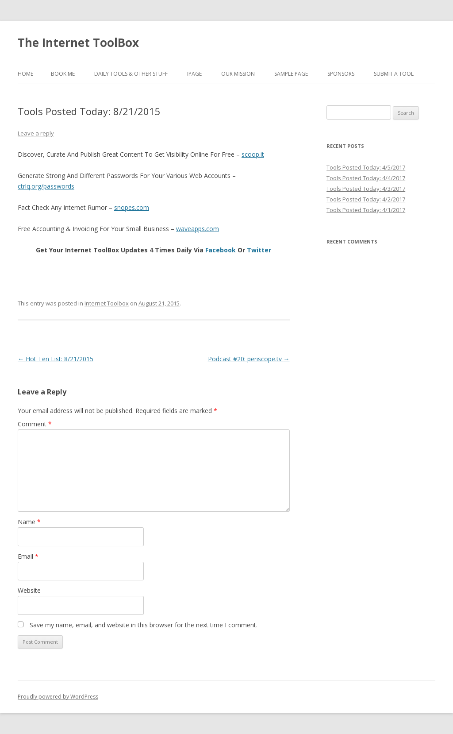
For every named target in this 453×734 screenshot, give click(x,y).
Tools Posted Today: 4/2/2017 (365, 199)
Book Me (63, 73)
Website (29, 590)
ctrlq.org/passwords (46, 186)
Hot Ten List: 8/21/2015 (55, 359)
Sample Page (291, 73)
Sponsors (340, 73)
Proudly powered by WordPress (58, 696)
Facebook (220, 250)
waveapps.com (197, 228)
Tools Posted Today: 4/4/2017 (365, 178)
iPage (194, 73)
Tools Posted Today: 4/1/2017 (365, 210)
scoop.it (253, 154)
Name (29, 522)
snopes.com (131, 207)
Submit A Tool (394, 73)
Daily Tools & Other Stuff (131, 73)
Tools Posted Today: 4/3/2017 (365, 189)
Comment (35, 424)
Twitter (259, 250)
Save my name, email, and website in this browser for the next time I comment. (143, 625)
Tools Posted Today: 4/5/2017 (365, 167)
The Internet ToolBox (78, 42)
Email (28, 556)
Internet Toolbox (106, 303)
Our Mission (238, 73)
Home (25, 73)
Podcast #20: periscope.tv (249, 359)
